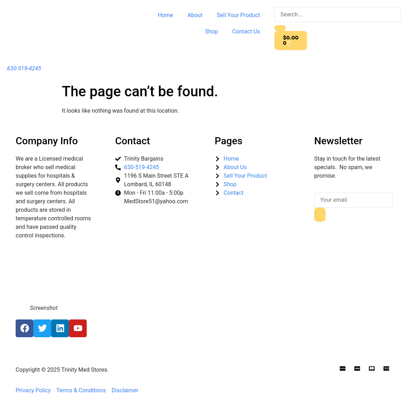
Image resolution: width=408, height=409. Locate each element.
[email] (353, 200)
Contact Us (246, 31)
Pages (228, 141)
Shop (211, 31)
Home (165, 15)
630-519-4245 (24, 68)
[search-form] (337, 14)
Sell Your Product (238, 15)
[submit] (320, 215)
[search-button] (280, 28)
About (195, 15)
